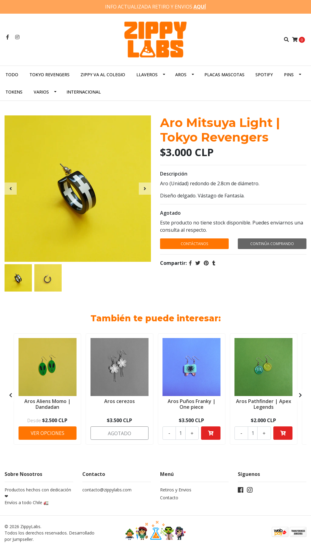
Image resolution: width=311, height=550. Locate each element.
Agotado (170, 213)
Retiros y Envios (175, 490)
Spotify (264, 74)
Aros (180, 74)
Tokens (13, 91)
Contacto (169, 497)
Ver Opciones (47, 432)
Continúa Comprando (272, 243)
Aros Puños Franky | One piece (192, 403)
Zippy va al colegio (102, 74)
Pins (289, 74)
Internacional (84, 91)
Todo (11, 74)
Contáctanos (194, 243)
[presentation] (11, 189)
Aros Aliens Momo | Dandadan (47, 403)
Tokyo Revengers (49, 74)
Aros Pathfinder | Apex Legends (263, 403)
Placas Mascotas (224, 74)
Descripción (173, 173)
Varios (41, 91)
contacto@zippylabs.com (107, 490)
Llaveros (147, 74)
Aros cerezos (119, 400)
